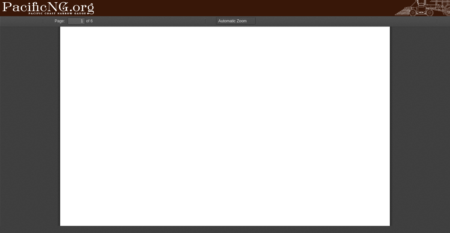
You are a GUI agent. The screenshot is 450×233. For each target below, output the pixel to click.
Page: (60, 21)
